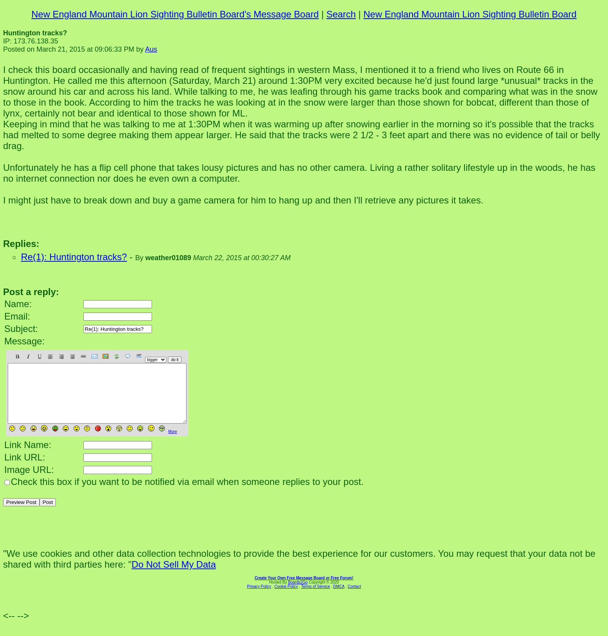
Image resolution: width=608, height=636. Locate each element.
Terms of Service (315, 598)
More (172, 443)
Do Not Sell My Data (173, 576)
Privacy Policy (259, 598)
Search (341, 14)
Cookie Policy (286, 598)
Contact (354, 598)
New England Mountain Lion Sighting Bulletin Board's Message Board (175, 14)
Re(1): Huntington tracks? (74, 257)
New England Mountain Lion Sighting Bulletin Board (470, 14)
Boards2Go (298, 594)
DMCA (338, 598)
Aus (151, 49)
